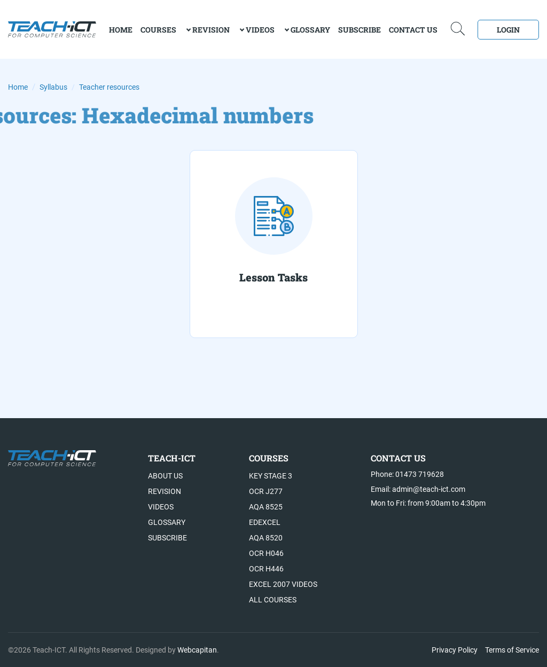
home (120, 30)
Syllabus (53, 87)
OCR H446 (266, 568)
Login (508, 30)
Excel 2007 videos (283, 584)
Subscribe (359, 30)
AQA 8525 (266, 507)
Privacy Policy (455, 650)
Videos (260, 30)
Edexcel (264, 522)
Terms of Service (512, 650)
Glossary (310, 30)
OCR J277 (266, 491)
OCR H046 (266, 553)
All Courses (272, 599)
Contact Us (413, 30)
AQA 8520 (266, 537)
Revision (211, 30)
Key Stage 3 (270, 476)
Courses (158, 30)
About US (165, 476)
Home (18, 87)
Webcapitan (197, 650)
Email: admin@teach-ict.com (418, 489)
